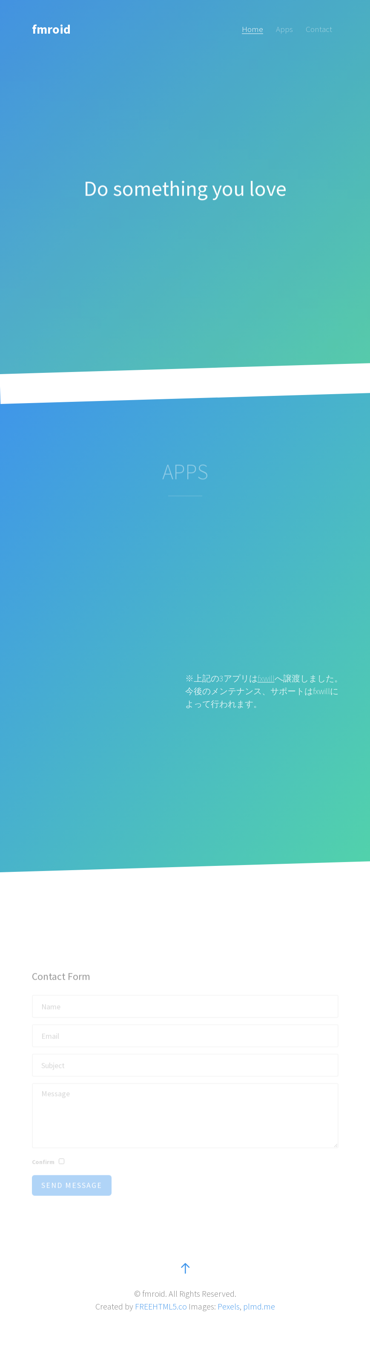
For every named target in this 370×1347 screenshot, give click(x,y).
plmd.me (259, 1306)
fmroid (51, 29)
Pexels (229, 1306)
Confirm (43, 1170)
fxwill (266, 678)
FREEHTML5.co (161, 1306)
